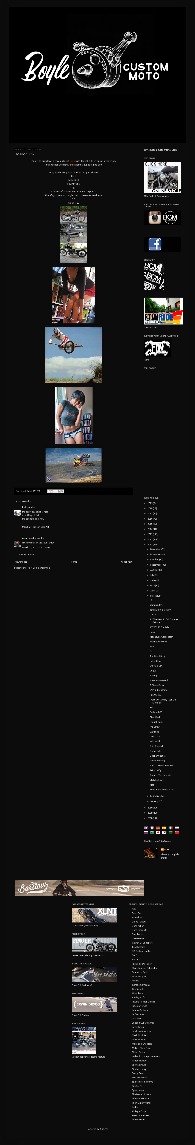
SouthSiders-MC (140, 1077)
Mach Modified (139, 1035)
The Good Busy (157, 656)
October (154, 559)
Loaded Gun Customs (143, 1023)
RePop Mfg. (155, 770)
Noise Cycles (138, 1052)
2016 (150, 519)
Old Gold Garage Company (146, 1056)
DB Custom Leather (142, 951)
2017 (150, 513)
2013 (150, 534)
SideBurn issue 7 (158, 756)
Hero (152, 632)
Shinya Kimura (139, 1065)
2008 (150, 818)
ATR (134, 909)
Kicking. (153, 675)
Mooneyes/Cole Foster (161, 637)
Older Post (126, 562)
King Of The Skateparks (161, 765)
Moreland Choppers (142, 1044)
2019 (150, 503)
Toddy (135, 1107)
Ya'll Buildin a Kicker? (160, 610)
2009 (150, 813)
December (155, 549)
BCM (166, 849)
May (152, 585)
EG (151, 600)
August (154, 570)
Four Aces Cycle (140, 972)
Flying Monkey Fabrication (145, 968)
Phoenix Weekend (159, 680)
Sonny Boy (137, 1073)
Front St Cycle (139, 976)
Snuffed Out (156, 666)
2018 (150, 508)
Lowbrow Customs (141, 1031)
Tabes (152, 646)
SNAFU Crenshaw (158, 690)
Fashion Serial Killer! (142, 964)
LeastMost (137, 1018)
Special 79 (137, 1086)
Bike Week (155, 717)
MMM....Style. (156, 780)
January (154, 801)
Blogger (104, 1129)
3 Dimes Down (157, 685)
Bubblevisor (138, 934)
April (152, 590)
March (153, 596)
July (152, 575)
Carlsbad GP (156, 712)
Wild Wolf (155, 741)
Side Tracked (156, 746)
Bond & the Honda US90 (162, 789)
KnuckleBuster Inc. (141, 1010)
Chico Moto (138, 938)
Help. (152, 707)
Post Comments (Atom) (39, 568)
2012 (150, 539)
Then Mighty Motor (141, 1103)
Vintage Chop (139, 1111)
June (152, 580)
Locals (153, 614)
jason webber (29, 538)
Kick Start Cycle (139, 1006)
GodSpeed (137, 989)
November (155, 554)
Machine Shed (139, 1039)
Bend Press (137, 913)
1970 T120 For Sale (159, 627)
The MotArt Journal (141, 1094)
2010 (150, 808)
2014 (150, 529)
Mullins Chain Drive (141, 1048)
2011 (150, 544)
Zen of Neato (138, 1119)
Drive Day (155, 736)
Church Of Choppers (142, 943)
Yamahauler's (156, 605)
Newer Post (21, 562)
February (155, 796)
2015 (150, 524)
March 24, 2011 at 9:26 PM (35, 527)
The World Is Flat (140, 1098)
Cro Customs (138, 947)
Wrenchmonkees (140, 1115)
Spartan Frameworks (142, 1082)
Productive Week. (158, 641)
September (156, 565)
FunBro (135, 980)
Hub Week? (155, 695)
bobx (24, 507)
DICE (134, 955)
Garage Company (141, 985)
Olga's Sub (155, 751)
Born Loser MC (139, 930)
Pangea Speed (139, 1060)
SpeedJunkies (139, 1090)
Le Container (138, 1014)
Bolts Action (138, 926)
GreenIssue (137, 993)
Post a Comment (27, 554)
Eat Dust (136, 959)
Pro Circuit (155, 727)
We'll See (154, 732)
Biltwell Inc (137, 917)
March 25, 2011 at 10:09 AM (36, 547)
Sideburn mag (139, 1069)
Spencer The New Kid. (161, 775)
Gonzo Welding (158, 760)
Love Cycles (138, 1027)
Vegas (153, 671)
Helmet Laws (156, 661)
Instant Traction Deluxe (143, 1002)
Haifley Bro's (138, 997)
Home (74, 562)
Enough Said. (156, 722)
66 (151, 651)
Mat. (152, 785)
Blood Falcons (139, 922)
